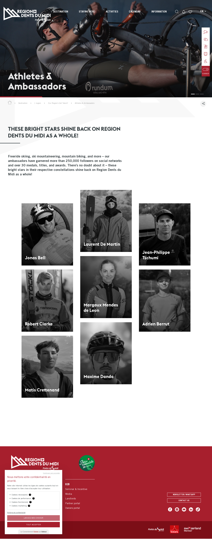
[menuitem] (60, 14)
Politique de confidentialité (16, 512)
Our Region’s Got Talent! (58, 103)
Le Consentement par (34, 532)
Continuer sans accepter (51, 473)
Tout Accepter (33, 524)
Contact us (184, 500)
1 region (37, 103)
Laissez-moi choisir (33, 518)
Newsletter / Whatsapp (184, 493)
